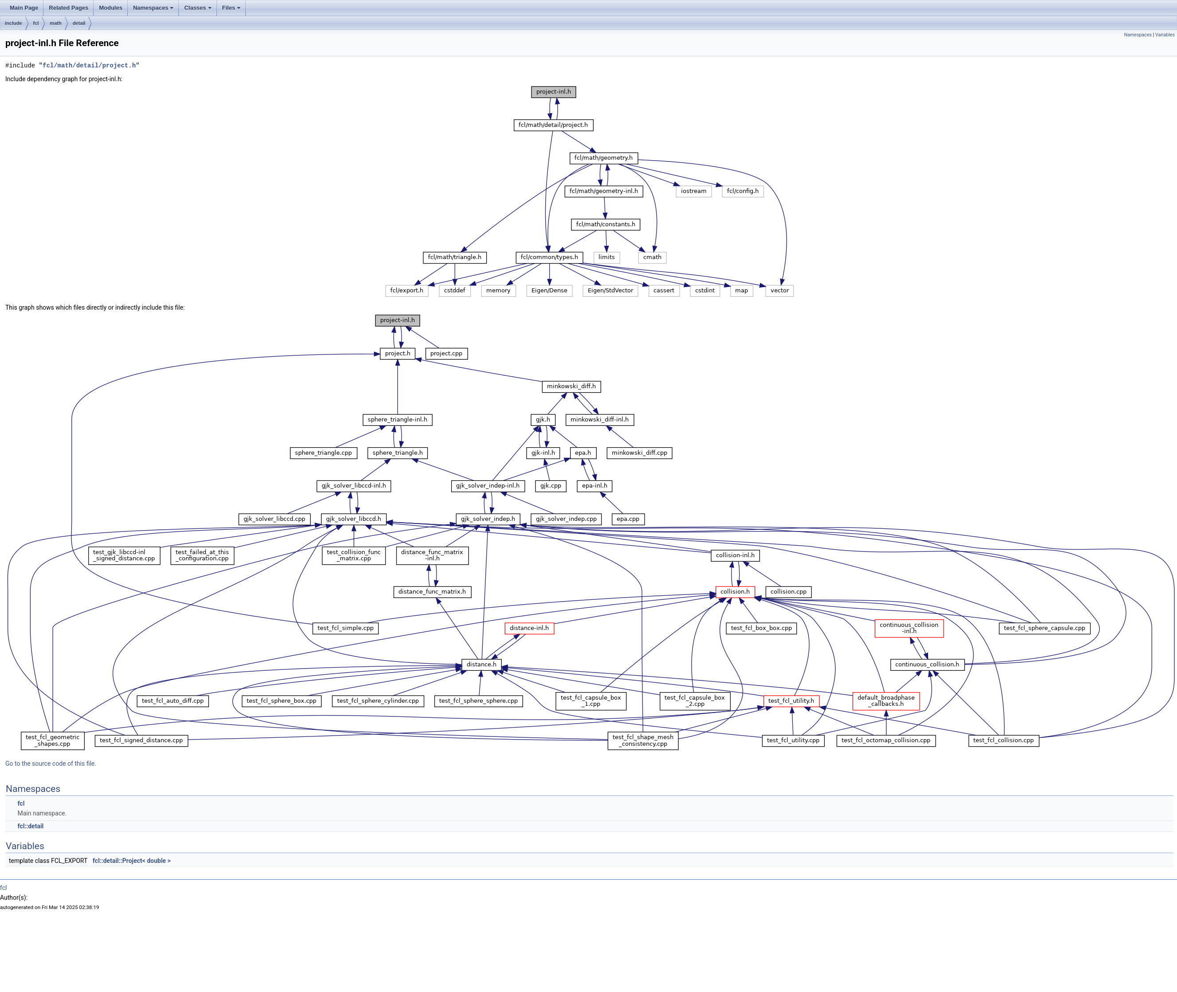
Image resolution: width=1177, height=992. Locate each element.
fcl (36, 23)
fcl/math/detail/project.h (89, 65)
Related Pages (68, 7)
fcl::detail (30, 826)
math (55, 23)
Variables (1165, 35)
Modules (110, 7)
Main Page (24, 7)
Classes (197, 7)
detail (79, 23)
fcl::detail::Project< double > (132, 860)
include (13, 23)
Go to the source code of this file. (50, 763)
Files (231, 7)
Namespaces (153, 7)
